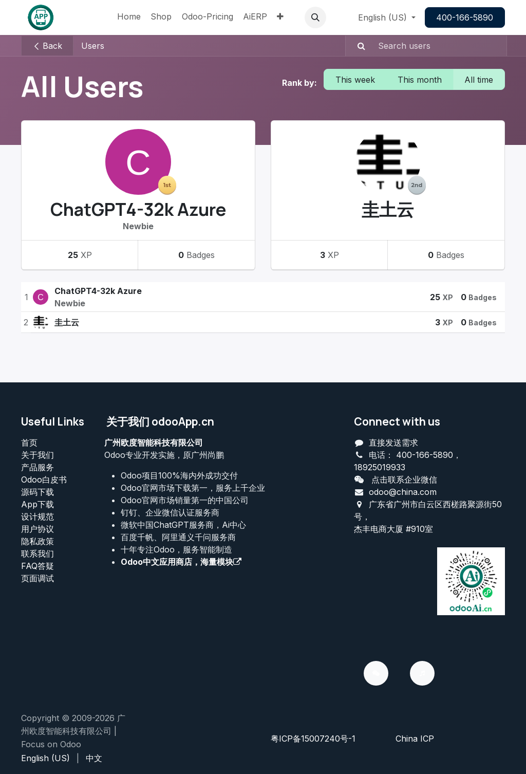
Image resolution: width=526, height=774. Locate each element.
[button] (315, 17)
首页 (29, 442)
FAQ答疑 (37, 566)
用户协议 (37, 529)
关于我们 (37, 455)
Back (47, 46)
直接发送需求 (393, 442)
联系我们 (37, 553)
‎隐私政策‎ (37, 541)
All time (478, 80)
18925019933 (379, 467)
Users (92, 46)
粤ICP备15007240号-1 (313, 738)
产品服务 (37, 467)
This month (420, 80)
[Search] (357, 45)
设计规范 (37, 516)
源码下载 (37, 492)
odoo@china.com (403, 492)
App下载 (37, 504)
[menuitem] (129, 17)
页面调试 (37, 578)
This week (355, 80)
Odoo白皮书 (44, 479)
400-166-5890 (464, 17)
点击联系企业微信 (404, 479)
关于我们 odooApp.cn (160, 421)
